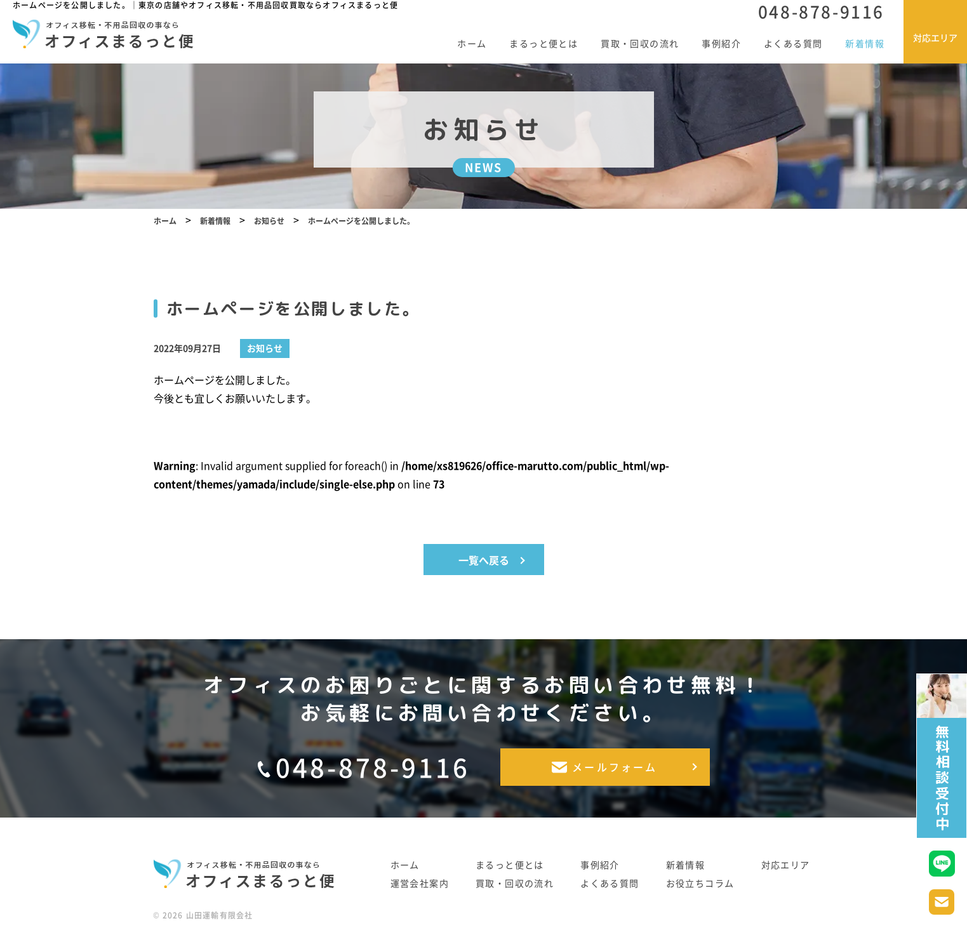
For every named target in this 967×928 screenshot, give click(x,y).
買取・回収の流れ (640, 43)
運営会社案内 (419, 884)
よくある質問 (793, 43)
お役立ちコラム (700, 884)
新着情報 (864, 43)
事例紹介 (721, 43)
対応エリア (785, 866)
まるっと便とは (543, 43)
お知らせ (265, 361)
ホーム (471, 43)
